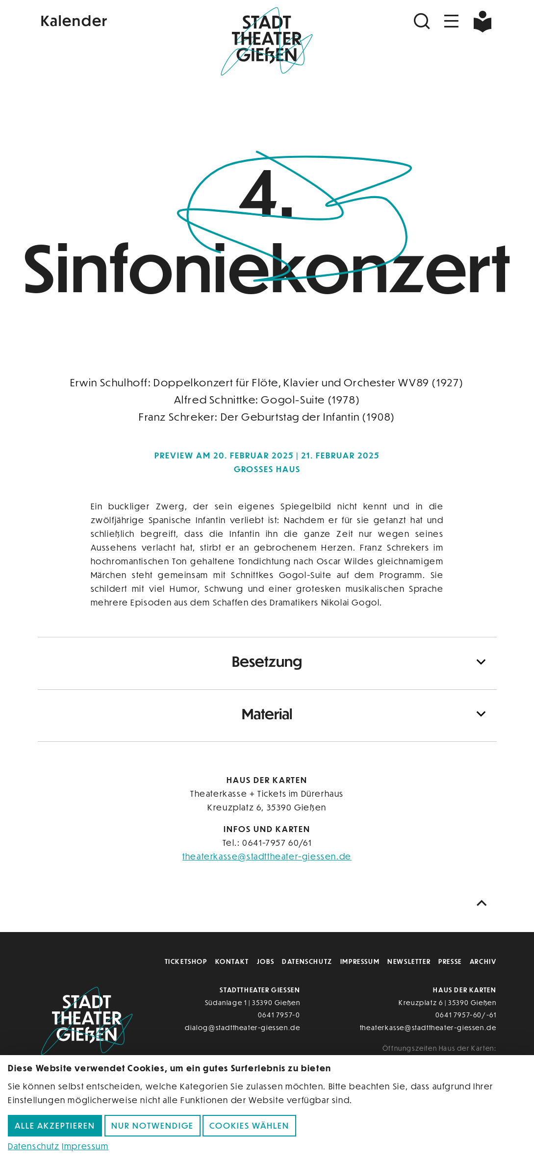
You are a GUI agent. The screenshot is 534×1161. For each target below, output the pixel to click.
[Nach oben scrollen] (484, 903)
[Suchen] (423, 21)
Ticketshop (186, 961)
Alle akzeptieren (55, 1125)
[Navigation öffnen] (451, 21)
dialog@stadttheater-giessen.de (242, 1027)
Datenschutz (307, 961)
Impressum (360, 961)
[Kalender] (114, 19)
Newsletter (409, 961)
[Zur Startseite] (266, 42)
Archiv (483, 961)
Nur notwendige (152, 1125)
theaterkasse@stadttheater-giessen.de (267, 856)
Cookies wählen (249, 1125)
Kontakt (232, 961)
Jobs (265, 961)
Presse (450, 961)
